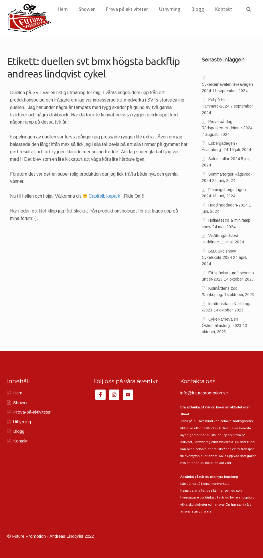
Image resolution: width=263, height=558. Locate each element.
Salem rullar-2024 (224, 159)
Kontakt (86, 28)
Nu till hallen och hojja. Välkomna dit (49, 196)
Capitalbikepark (105, 196)
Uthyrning (190, 9)
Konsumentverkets (215, 483)
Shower (107, 9)
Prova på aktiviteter (147, 9)
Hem (83, 9)
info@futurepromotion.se (204, 392)
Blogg (218, 9)
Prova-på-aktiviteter (32, 412)
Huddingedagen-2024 (228, 205)
